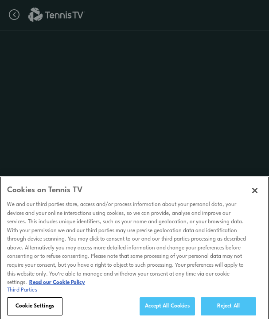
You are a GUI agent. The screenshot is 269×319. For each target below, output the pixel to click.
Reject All (228, 308)
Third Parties (22, 292)
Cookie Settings (35, 308)
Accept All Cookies (167, 308)
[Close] (255, 193)
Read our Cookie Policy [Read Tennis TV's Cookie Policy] (57, 285)
